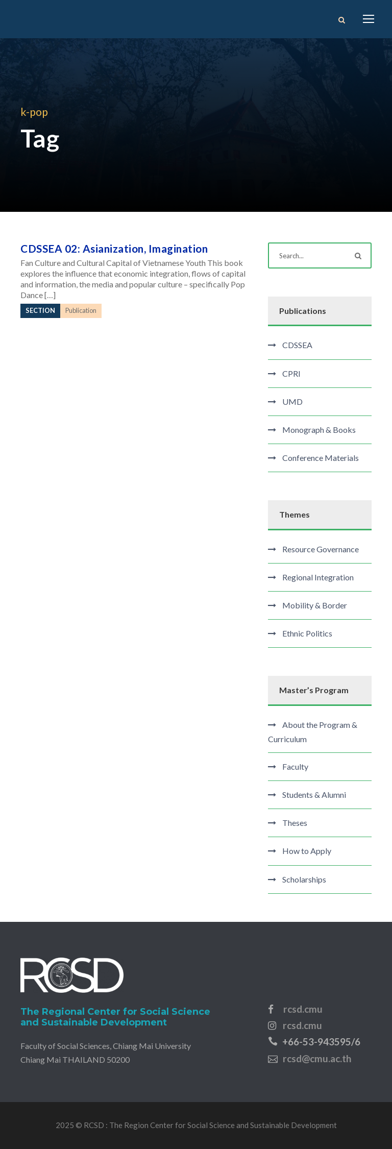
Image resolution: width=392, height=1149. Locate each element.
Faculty (295, 766)
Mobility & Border (314, 605)
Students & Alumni (314, 794)
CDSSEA (297, 345)
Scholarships (304, 879)
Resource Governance (320, 549)
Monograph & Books (319, 429)
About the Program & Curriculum (312, 732)
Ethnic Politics (307, 633)
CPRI (291, 373)
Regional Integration (318, 577)
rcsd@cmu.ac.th (317, 1058)
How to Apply (306, 850)
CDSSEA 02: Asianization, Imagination (114, 248)
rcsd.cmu (303, 1009)
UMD (292, 401)
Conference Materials (320, 457)
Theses (294, 822)
